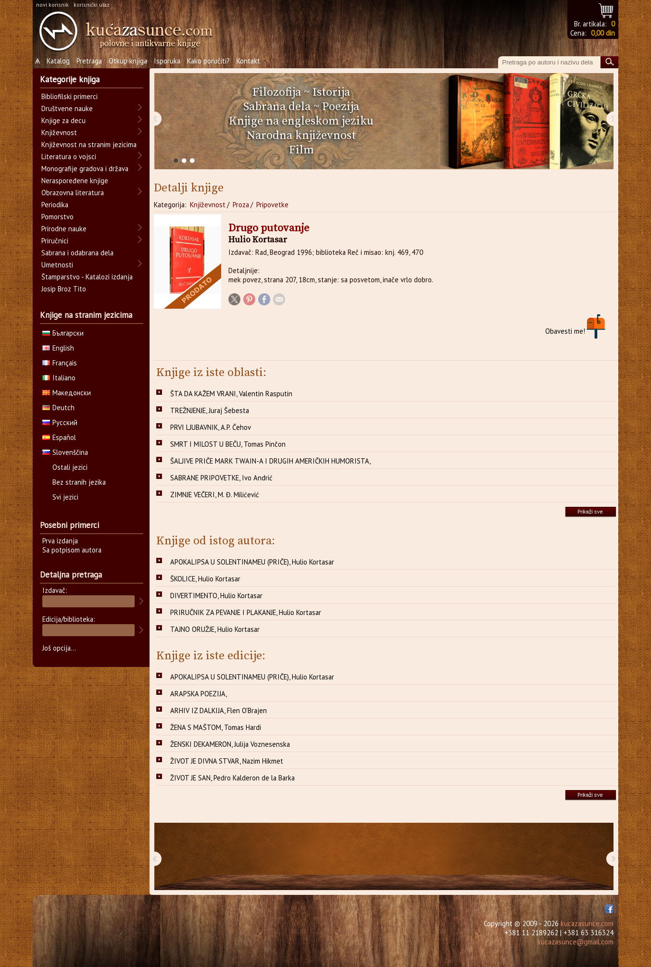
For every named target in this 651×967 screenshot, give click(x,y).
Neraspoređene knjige (74, 180)
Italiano (58, 377)
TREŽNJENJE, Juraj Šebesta (209, 410)
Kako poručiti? (208, 60)
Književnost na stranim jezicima (89, 144)
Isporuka (167, 60)
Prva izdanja (60, 540)
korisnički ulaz (92, 4)
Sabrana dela (277, 107)
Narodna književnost (301, 135)
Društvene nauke (67, 108)
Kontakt (248, 60)
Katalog (58, 60)
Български (63, 333)
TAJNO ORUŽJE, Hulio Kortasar (215, 629)
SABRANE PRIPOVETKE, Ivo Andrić (221, 477)
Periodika (54, 204)
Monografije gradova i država (84, 168)
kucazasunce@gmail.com (575, 941)
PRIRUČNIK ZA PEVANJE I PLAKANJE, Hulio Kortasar (245, 612)
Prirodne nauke (64, 228)
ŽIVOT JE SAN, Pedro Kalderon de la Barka (232, 777)
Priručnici (54, 240)
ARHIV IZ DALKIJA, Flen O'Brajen (218, 710)
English (58, 347)
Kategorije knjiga (70, 79)
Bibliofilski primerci (69, 96)
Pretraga (89, 60)
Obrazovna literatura (72, 192)
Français (59, 362)
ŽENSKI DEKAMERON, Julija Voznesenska (230, 744)
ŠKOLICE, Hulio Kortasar (205, 578)
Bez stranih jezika (79, 482)
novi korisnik (52, 4)
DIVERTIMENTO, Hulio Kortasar (216, 595)
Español (59, 437)
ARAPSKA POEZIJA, (198, 693)
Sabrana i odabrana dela (77, 252)
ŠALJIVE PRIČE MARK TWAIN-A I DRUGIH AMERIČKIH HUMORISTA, (270, 460)
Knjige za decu (63, 120)
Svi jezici (65, 497)
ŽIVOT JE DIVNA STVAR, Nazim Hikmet (226, 761)
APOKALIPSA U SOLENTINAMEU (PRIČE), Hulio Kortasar (252, 561)
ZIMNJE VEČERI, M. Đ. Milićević (214, 494)
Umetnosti (57, 264)
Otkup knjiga (128, 60)
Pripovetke (272, 204)
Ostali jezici (70, 467)
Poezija (340, 107)
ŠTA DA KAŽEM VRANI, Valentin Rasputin (231, 393)
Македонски (66, 392)
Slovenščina (65, 452)
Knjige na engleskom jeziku (301, 121)
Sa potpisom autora (71, 549)
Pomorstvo (57, 216)
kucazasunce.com (587, 923)
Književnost (207, 204)
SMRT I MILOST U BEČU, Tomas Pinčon (228, 444)
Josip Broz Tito (63, 288)
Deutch (58, 407)
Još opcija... (59, 648)
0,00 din (603, 33)
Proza (241, 204)
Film (301, 150)
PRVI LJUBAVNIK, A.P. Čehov (210, 427)
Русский (59, 422)
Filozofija (276, 92)
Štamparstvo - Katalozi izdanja (87, 276)
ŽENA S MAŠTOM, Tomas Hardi (215, 727)
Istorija (331, 92)
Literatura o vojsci (68, 156)
